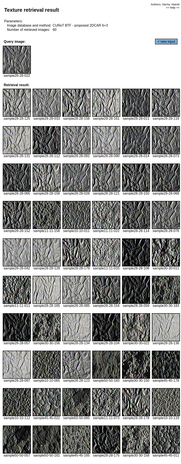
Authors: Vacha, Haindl (165, 4)
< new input (166, 41)
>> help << (173, 7)
